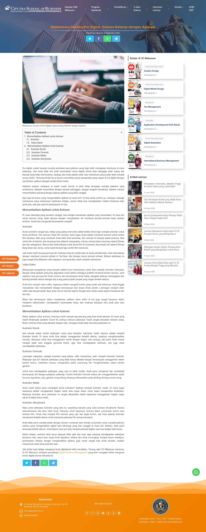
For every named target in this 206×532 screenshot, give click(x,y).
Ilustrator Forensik (40, 152)
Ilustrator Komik (38, 149)
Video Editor (37, 142)
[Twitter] (90, 39)
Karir (164, 519)
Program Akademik (96, 8)
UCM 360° (191, 8)
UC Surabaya (9, 258)
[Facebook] (99, 39)
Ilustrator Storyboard (41, 159)
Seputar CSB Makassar (71, 8)
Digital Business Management (73, 452)
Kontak (178, 7)
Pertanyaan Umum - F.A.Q (150, 519)
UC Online (7, 265)
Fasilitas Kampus (175, 519)
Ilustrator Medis (39, 155)
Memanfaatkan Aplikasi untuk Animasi (45, 136)
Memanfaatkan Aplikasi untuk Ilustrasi (46, 146)
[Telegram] (116, 39)
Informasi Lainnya (157, 8)
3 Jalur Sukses (137, 8)
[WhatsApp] (107, 39)
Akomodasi (143, 522)
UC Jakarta (8, 273)
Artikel (152, 522)
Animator (34, 139)
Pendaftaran (120, 7)
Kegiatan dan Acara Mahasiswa (169, 522)
